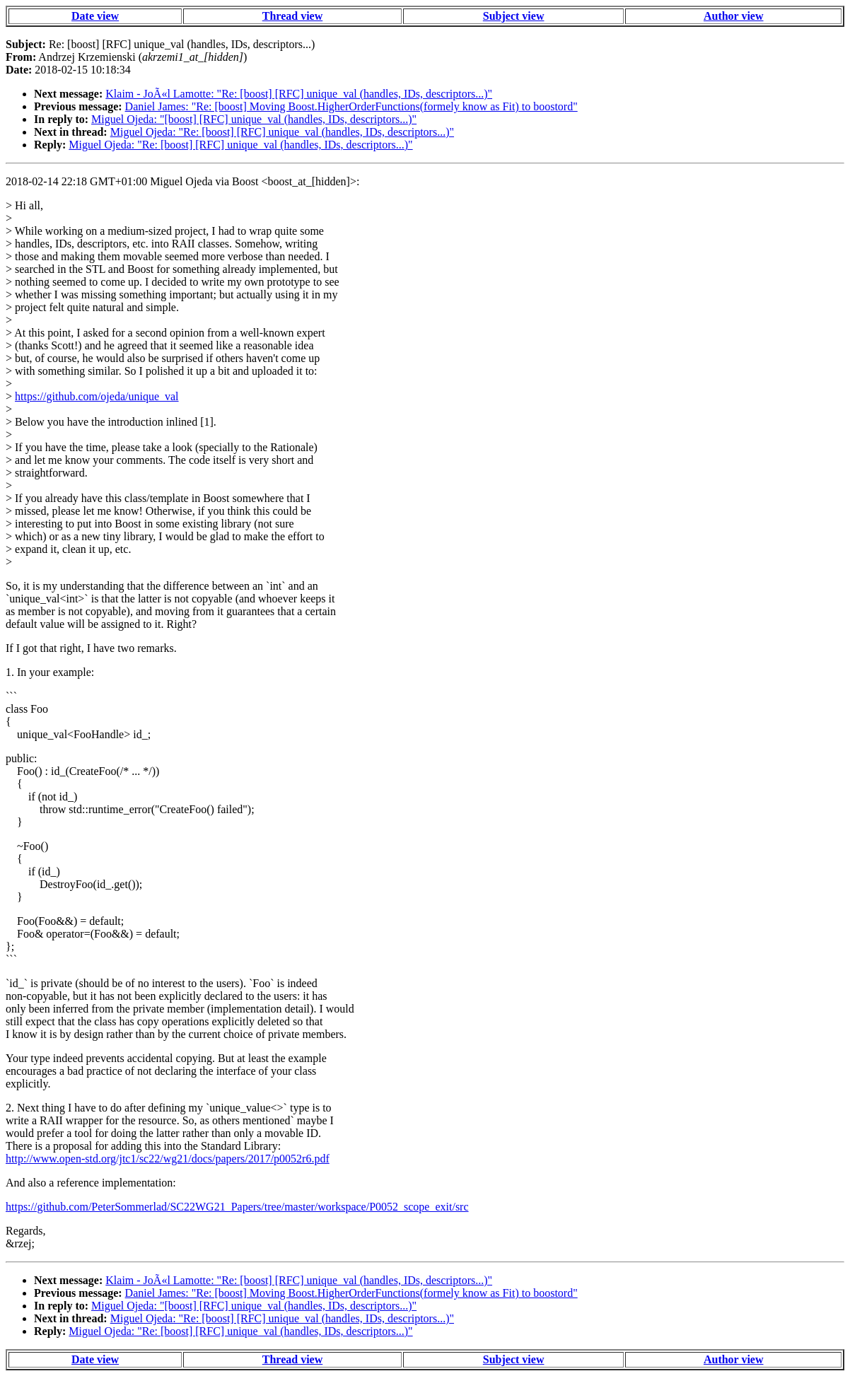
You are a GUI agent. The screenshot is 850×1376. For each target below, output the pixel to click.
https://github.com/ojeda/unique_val (97, 396)
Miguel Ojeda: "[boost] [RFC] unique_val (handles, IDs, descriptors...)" (254, 119)
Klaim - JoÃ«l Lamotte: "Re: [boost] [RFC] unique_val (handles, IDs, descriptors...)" (298, 94)
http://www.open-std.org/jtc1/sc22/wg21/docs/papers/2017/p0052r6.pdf (168, 1159)
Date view (95, 16)
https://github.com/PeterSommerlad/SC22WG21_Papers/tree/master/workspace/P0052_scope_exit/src (237, 1207)
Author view (734, 16)
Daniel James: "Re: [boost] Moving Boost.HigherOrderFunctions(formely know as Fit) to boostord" (351, 106)
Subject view (514, 16)
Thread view (292, 16)
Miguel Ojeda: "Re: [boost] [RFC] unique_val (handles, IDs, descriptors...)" (282, 132)
